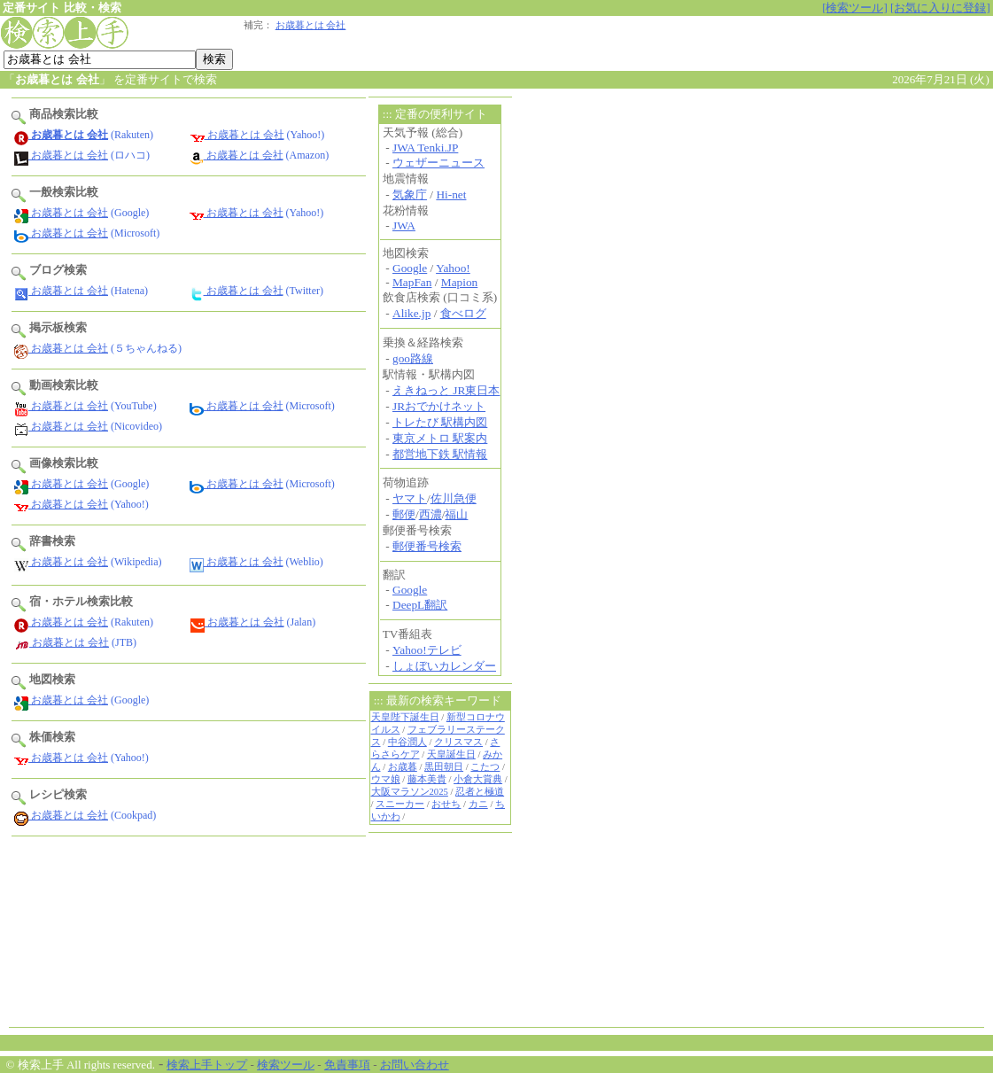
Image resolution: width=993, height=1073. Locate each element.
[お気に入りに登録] (940, 7)
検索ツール (285, 1064)
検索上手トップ (207, 1064)
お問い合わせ (414, 1064)
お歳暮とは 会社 (310, 25)
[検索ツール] (855, 7)
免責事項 (347, 1064)
